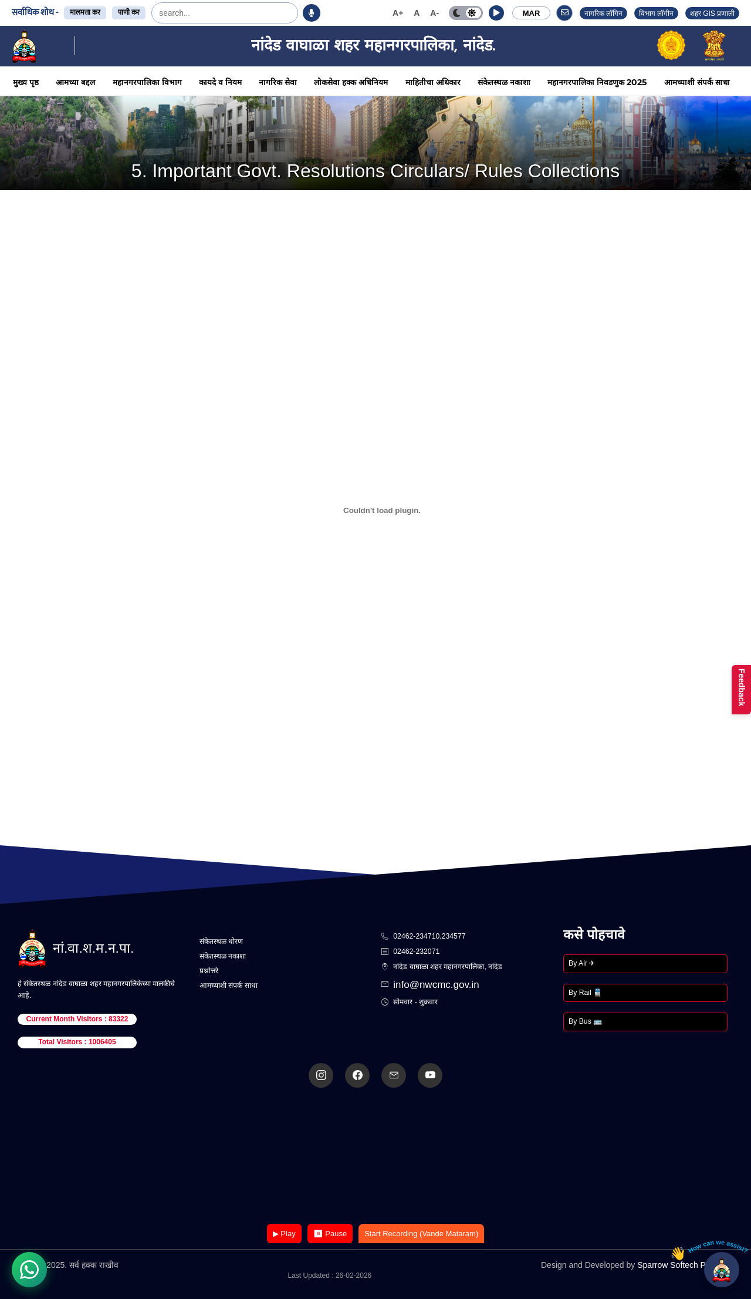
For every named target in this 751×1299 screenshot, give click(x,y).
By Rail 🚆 (585, 992)
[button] (496, 13)
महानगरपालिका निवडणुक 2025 (597, 82)
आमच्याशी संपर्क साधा (697, 82)
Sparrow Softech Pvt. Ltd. (683, 1265)
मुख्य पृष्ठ (26, 82)
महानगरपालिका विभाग (147, 82)
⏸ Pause (330, 1233)
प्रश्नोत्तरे (208, 971)
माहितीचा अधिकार (433, 82)
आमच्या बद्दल (75, 82)
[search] (188, 13)
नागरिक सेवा (278, 82)
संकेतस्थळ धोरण (221, 941)
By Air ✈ (582, 963)
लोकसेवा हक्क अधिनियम (351, 82)
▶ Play (284, 1233)
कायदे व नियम (220, 82)
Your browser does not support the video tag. (375, 1156)
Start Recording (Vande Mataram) (421, 1233)
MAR (531, 13)
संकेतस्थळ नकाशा (504, 82)
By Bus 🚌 (585, 1021)
